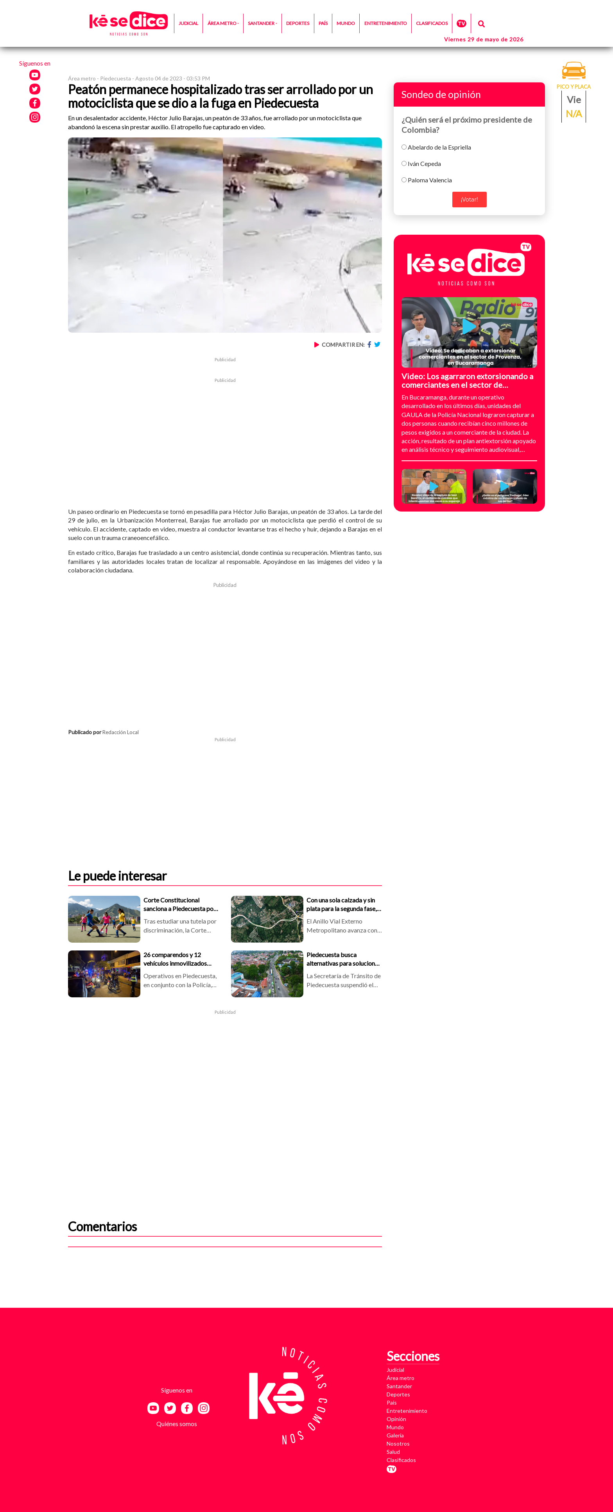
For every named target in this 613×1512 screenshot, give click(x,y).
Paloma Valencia (430, 180)
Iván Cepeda (424, 163)
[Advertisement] (225, 438)
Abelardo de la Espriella (439, 147)
